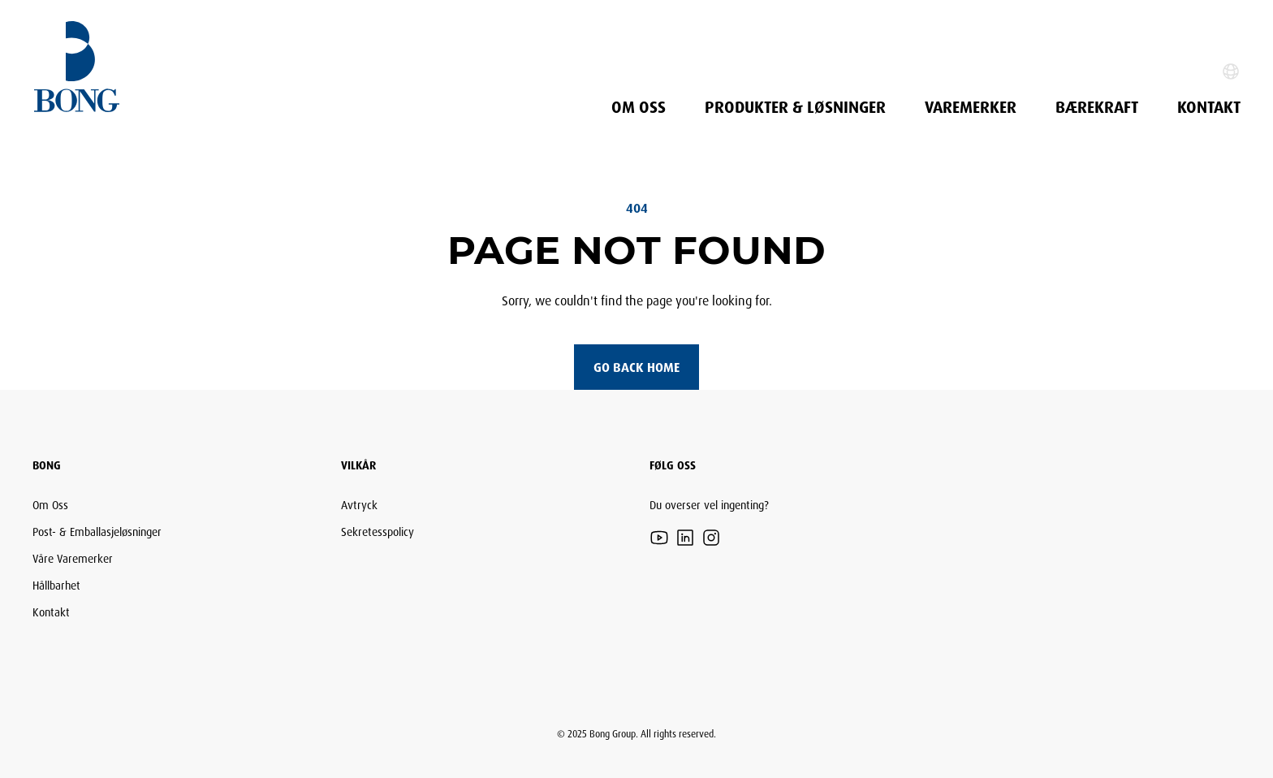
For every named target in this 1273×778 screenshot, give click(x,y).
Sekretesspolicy (377, 531)
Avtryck (359, 505)
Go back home (636, 367)
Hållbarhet (56, 585)
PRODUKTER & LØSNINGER (795, 107)
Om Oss (638, 107)
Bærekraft (1096, 107)
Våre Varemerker (72, 558)
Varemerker (970, 107)
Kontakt (1209, 107)
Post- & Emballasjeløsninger (97, 531)
